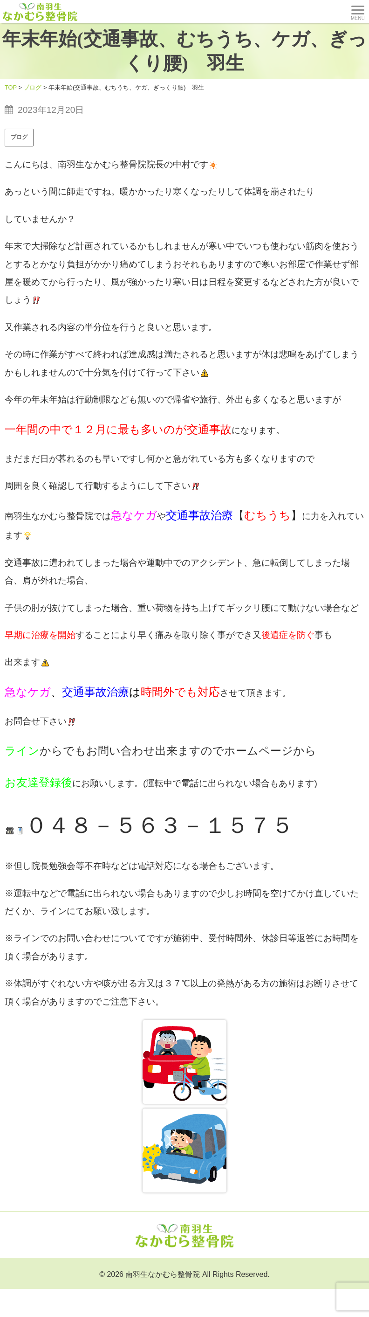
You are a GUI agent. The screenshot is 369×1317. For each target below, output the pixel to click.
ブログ (19, 137)
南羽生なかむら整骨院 (162, 1274)
